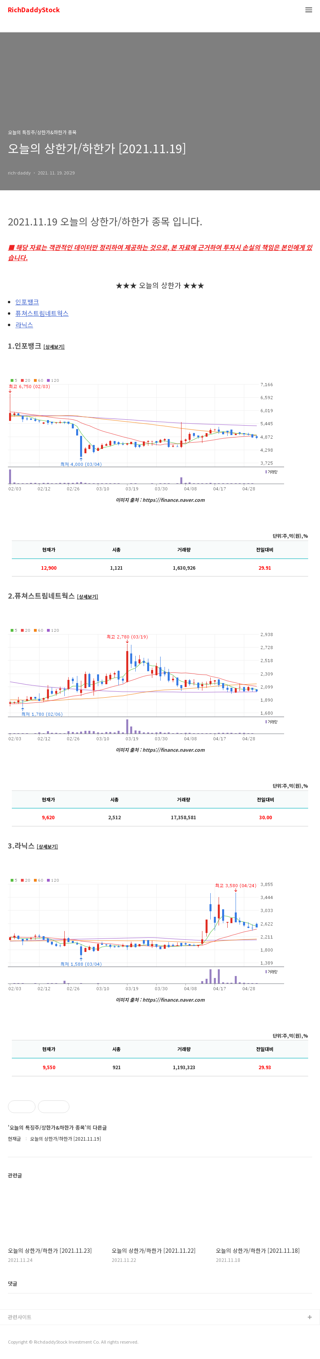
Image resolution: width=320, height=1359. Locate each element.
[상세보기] (54, 346)
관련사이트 (20, 1317)
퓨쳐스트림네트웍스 (42, 313)
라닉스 (24, 324)
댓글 (12, 1283)
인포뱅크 (27, 301)
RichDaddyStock (34, 10)
